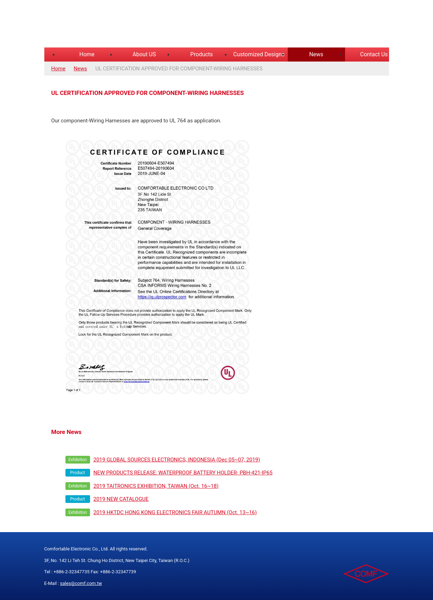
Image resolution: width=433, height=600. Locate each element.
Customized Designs (259, 54)
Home (86, 54)
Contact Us (374, 54)
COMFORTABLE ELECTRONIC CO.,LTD (132, 24)
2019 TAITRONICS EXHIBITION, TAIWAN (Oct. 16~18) (156, 486)
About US (144, 54)
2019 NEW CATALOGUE (121, 499)
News (316, 54)
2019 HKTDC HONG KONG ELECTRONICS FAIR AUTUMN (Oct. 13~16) (175, 512)
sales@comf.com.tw (81, 583)
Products (201, 54)
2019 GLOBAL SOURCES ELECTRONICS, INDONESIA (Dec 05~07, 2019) (177, 460)
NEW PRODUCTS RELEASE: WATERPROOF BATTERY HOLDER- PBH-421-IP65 (183, 473)
